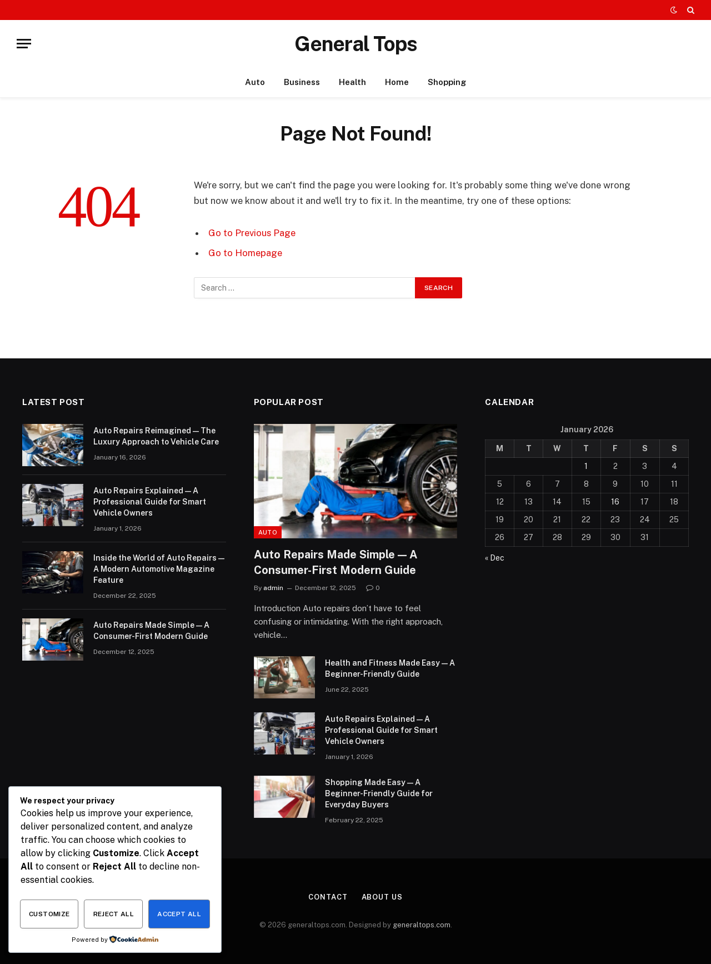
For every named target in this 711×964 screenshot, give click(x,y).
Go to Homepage (245, 252)
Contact (327, 897)
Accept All (179, 914)
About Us (382, 897)
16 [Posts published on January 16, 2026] (615, 501)
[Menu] (24, 43)
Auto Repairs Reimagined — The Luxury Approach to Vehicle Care (156, 436)
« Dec (494, 557)
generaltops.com (421, 925)
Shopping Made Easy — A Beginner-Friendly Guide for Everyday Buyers (379, 793)
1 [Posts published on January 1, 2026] (586, 466)
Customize (49, 914)
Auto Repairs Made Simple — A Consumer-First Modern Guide (151, 631)
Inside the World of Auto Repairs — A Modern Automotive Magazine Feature (158, 569)
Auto (255, 82)
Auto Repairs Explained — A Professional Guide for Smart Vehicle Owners (149, 501)
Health (352, 82)
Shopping (447, 82)
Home (397, 82)
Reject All (113, 914)
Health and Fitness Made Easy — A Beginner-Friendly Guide (390, 668)
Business (302, 82)
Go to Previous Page (252, 232)
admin (273, 588)
